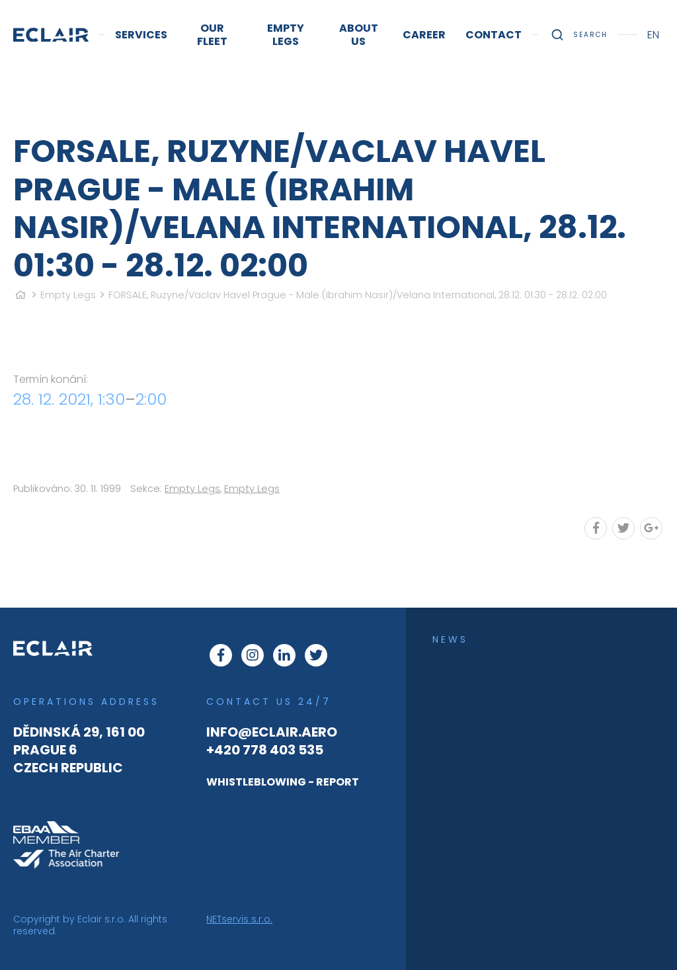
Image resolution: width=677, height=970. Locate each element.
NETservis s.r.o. (239, 919)
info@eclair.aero (271, 732)
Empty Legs (68, 295)
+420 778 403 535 (264, 750)
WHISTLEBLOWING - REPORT (282, 781)
